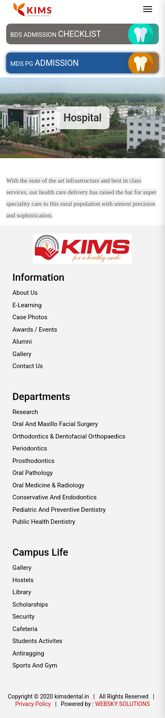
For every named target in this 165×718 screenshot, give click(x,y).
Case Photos (30, 317)
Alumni (22, 341)
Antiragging (28, 653)
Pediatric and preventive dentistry (59, 509)
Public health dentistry (43, 521)
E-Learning (27, 305)
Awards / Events (34, 329)
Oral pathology (32, 473)
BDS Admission (55, 34)
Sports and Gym (34, 665)
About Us (25, 292)
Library (21, 592)
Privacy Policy (33, 704)
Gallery (21, 354)
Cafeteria (25, 629)
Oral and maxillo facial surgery (55, 424)
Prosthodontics (33, 461)
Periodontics (29, 448)
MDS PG (44, 63)
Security (23, 616)
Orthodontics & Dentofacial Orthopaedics (68, 436)
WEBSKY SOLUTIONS (122, 704)
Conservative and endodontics (54, 497)
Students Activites (37, 641)
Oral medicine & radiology (48, 485)
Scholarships (30, 604)
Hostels (22, 580)
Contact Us (27, 366)
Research (25, 412)
